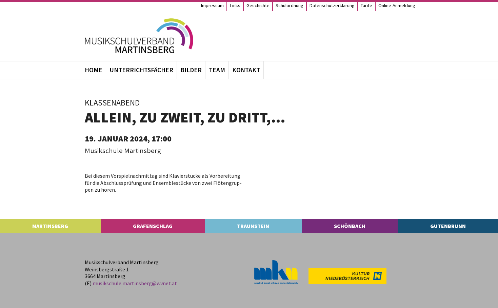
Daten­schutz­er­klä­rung (332, 5)
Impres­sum (212, 5)
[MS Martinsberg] (139, 35)
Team (217, 70)
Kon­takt (246, 70)
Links (235, 5)
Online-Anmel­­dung (396, 5)
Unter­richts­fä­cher (141, 70)
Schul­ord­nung (289, 5)
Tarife (366, 5)
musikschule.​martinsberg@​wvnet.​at (135, 283)
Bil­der (191, 70)
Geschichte (258, 5)
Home (93, 70)
